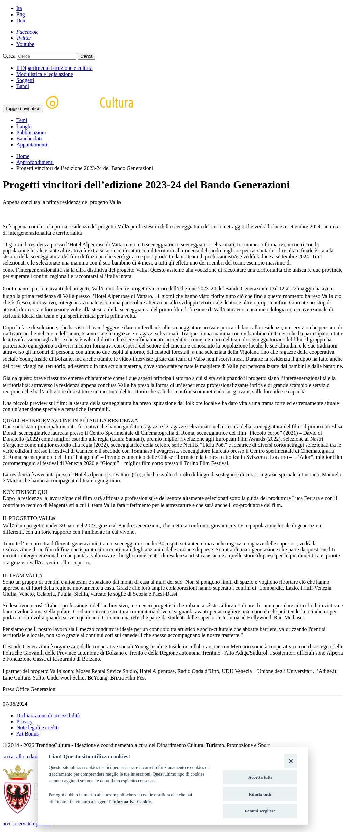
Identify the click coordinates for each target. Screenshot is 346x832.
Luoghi (24, 126)
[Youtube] (25, 44)
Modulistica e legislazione (44, 74)
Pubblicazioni (31, 132)
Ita (19, 8)
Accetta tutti (260, 777)
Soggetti (25, 80)
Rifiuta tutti (260, 794)
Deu (20, 20)
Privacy (24, 721)
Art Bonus (27, 734)
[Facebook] (27, 32)
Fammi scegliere (260, 810)
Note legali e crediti (37, 727)
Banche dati (29, 138)
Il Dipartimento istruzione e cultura (54, 68)
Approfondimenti (35, 162)
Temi (21, 120)
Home (22, 156)
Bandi (22, 86)
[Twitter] (23, 38)
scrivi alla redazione (24, 756)
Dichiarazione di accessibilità (48, 715)
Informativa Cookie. (132, 801)
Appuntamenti (31, 144)
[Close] (290, 760)
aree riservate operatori (27, 823)
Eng (20, 14)
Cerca (9, 56)
